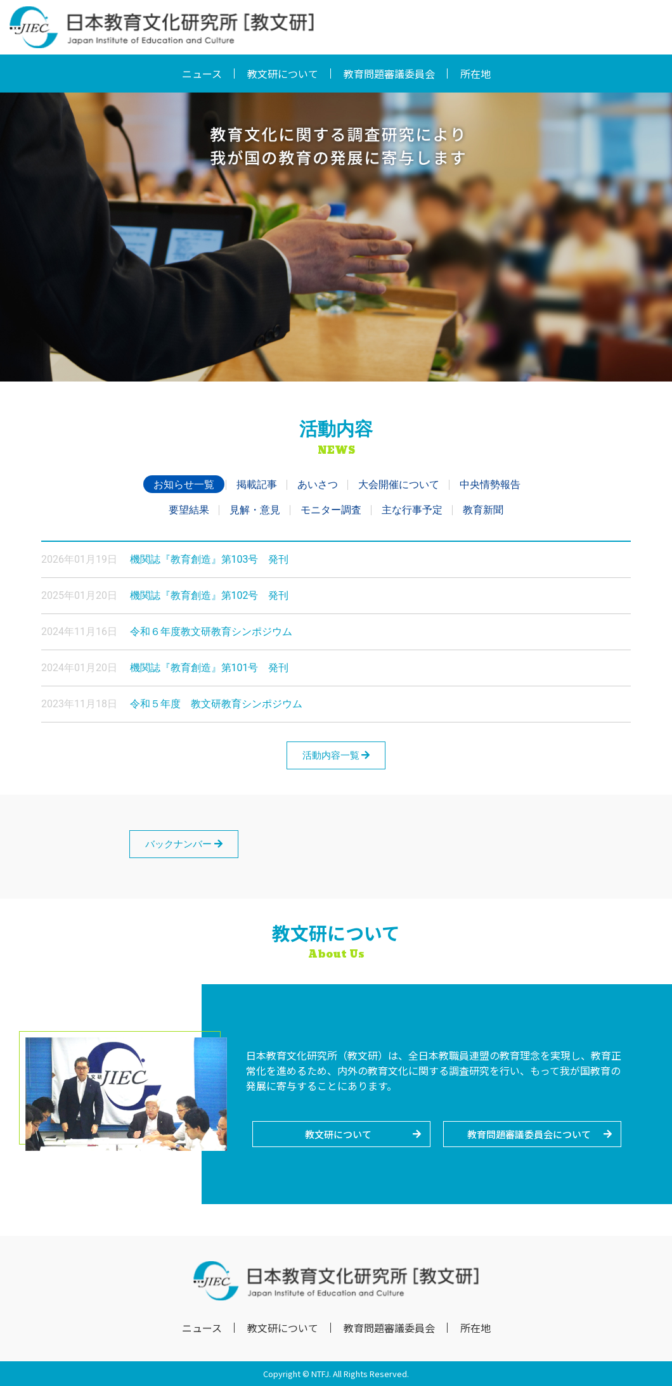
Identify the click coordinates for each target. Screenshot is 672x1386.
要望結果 (189, 510)
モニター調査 (330, 510)
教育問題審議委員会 (389, 73)
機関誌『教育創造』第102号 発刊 (209, 595)
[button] (341, 1134)
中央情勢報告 (490, 484)
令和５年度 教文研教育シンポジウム (216, 704)
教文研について (282, 73)
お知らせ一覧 (183, 484)
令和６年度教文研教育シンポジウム (211, 632)
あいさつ (317, 484)
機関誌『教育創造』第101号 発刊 (209, 668)
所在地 (475, 73)
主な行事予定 (412, 510)
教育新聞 (483, 510)
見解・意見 (254, 510)
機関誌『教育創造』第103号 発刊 (209, 559)
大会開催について (398, 484)
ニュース (202, 73)
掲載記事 (256, 484)
